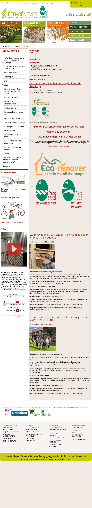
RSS (84, 456)
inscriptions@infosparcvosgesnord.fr (46, 301)
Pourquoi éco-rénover (57, 429)
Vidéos (74, 430)
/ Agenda (25, 46)
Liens (87, 15)
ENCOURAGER (57, 24)
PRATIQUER (34, 24)
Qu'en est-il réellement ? (19, 290)
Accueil (4, 46)
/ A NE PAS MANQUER (14, 46)
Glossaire (78, 15)
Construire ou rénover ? (54, 434)
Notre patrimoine (9, 429)
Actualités (9, 456)
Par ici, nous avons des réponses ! (12, 222)
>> (19, 317)
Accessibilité (5, 3)
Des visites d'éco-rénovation (78, 436)
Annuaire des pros (78, 27)
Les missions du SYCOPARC (55, 445)
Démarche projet (32, 429)
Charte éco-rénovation (30, 439)
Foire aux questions (79, 439)
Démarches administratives (9, 435)
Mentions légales (53, 456)
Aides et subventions (57, 438)
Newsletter (64, 456)
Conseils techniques (34, 432)
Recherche (42, 456)
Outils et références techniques (34, 435)
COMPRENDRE (10, 24)
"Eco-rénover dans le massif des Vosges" (59, 136)
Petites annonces (78, 36)
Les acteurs (7, 438)
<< (8, 317)
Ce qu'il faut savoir (10, 432)
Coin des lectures (10, 441)
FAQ (69, 15)
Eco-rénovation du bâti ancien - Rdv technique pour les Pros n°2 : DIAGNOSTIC (58, 319)
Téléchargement (77, 40)
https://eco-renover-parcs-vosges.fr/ (60, 146)
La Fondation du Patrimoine (55, 441)
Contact (16, 456)
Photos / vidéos (77, 31)
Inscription (34, 456)
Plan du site (25, 456)
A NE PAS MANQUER (78, 425)
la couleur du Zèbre (46, 458)
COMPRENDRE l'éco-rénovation (10, 426)
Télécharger (35, 68)
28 (17, 310)
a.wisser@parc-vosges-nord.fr (52, 296)
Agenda (73, 23)
